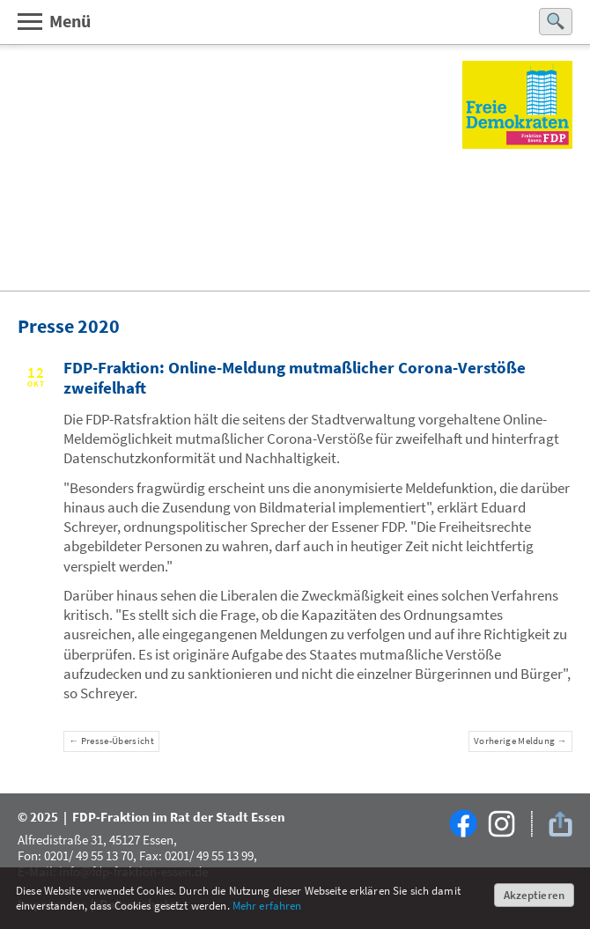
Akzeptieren (534, 895)
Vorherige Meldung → (520, 741)
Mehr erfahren (267, 905)
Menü (53, 21)
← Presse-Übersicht (112, 741)
